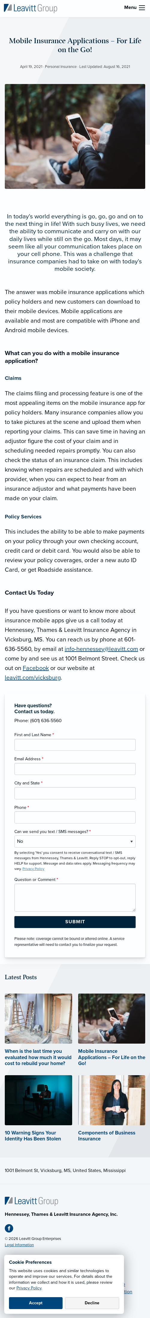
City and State (28, 783)
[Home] (31, 1201)
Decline (92, 1302)
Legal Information (19, 1245)
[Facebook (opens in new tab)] (11, 1229)
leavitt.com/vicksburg (33, 677)
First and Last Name (34, 734)
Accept (36, 1302)
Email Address (28, 758)
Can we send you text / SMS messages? (52, 831)
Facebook (36, 668)
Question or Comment (36, 879)
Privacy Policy (28, 1288)
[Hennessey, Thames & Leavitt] (30, 8)
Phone (21, 807)
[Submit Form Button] (75, 922)
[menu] (142, 7)
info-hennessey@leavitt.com (101, 649)
